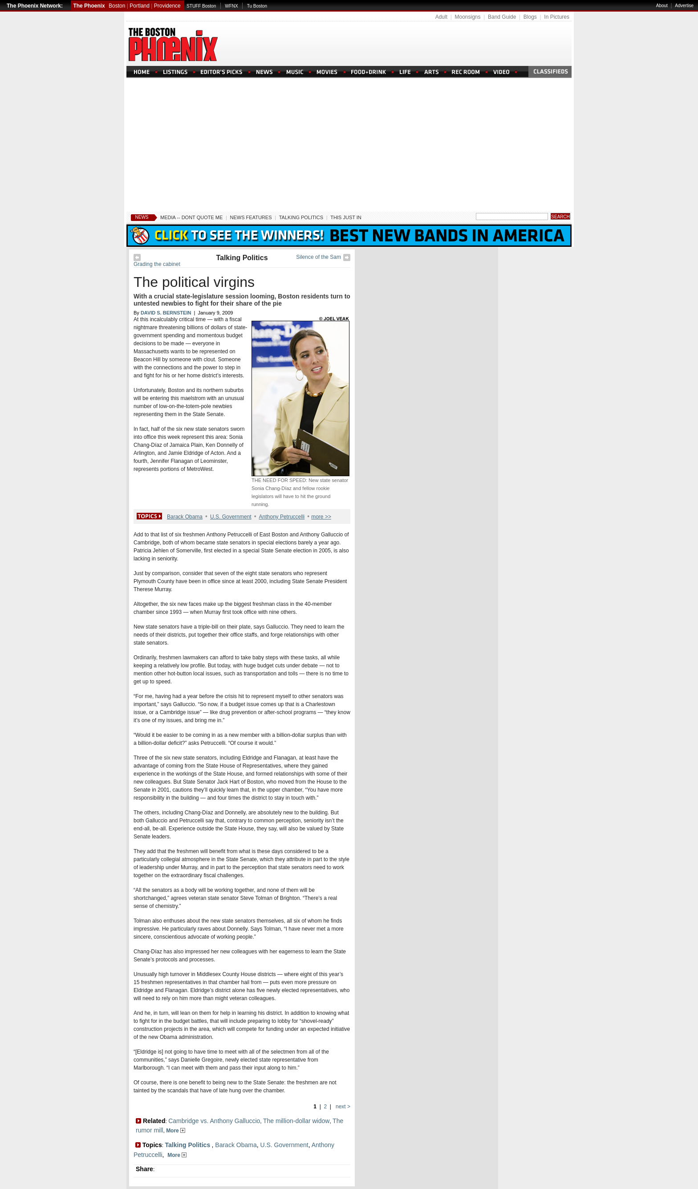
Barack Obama (185, 517)
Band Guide (502, 17)
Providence (167, 6)
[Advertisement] (349, 144)
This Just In (345, 217)
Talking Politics (301, 217)
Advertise (684, 5)
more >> (321, 517)
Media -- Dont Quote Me (191, 217)
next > (342, 1106)
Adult (441, 17)
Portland (140, 6)
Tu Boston (257, 6)
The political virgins (194, 282)
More (175, 1131)
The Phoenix (89, 6)
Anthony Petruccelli (282, 517)
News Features (251, 217)
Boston (117, 6)
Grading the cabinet (157, 264)
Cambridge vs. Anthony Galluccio (214, 1120)
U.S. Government (231, 517)
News (142, 217)
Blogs (530, 17)
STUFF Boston (201, 6)
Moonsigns (467, 17)
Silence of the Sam (318, 257)
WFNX (231, 6)
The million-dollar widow (296, 1120)
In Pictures (556, 17)
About (662, 5)
